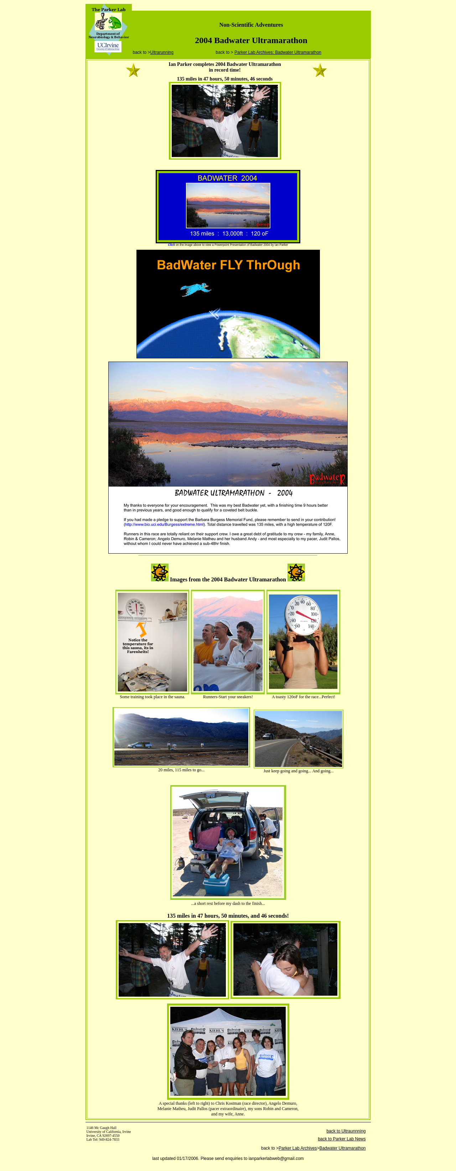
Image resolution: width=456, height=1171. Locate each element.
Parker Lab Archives (298, 1148)
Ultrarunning (161, 52)
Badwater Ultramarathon (342, 1148)
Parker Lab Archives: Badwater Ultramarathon (277, 52)
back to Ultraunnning (346, 1131)
